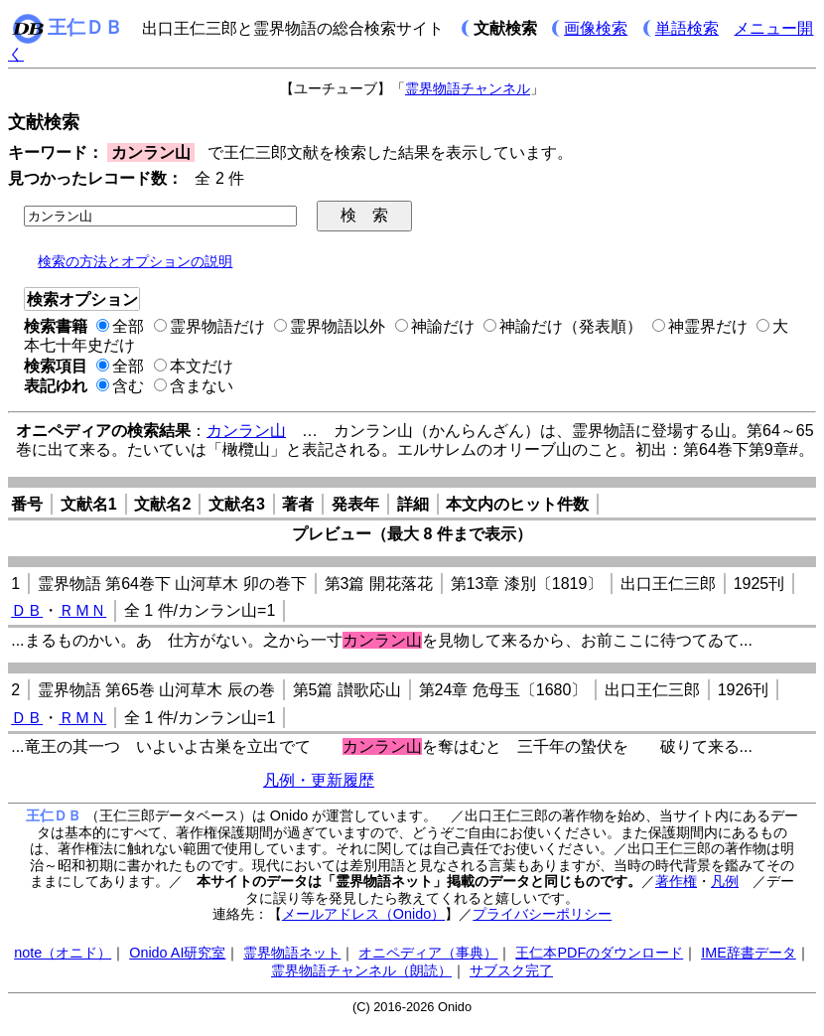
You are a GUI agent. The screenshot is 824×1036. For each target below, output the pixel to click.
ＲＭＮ (82, 610)
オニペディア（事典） (427, 953)
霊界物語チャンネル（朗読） (361, 970)
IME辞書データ (748, 953)
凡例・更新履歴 (318, 780)
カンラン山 (246, 430)
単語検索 (687, 28)
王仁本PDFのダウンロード (599, 953)
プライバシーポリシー (542, 914)
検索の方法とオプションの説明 (135, 261)
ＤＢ (27, 610)
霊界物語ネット (292, 953)
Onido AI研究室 (177, 953)
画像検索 (595, 28)
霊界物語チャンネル (467, 88)
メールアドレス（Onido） (363, 914)
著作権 (676, 881)
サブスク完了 (511, 970)
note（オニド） (62, 953)
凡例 (725, 881)
